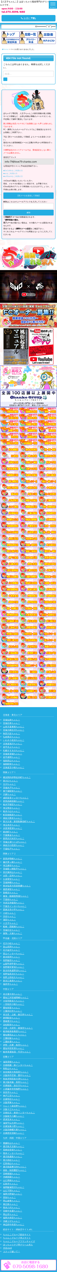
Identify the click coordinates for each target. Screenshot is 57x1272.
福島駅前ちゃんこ (11, 763)
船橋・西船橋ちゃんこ (13, 926)
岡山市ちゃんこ (10, 1214)
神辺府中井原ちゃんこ (13, 1224)
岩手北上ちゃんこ (11, 746)
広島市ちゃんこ (10, 1183)
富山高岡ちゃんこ (11, 946)
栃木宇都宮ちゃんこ (12, 804)
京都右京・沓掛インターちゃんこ (19, 1112)
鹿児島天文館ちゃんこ (13, 1146)
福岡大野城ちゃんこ (12, 1193)
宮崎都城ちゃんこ (11, 1173)
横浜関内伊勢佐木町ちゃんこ (17, 777)
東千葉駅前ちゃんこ (12, 790)
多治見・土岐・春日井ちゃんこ (18, 1014)
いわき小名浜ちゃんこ (13, 740)
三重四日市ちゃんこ (12, 1011)
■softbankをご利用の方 (13, 176)
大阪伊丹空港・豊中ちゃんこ (17, 1075)
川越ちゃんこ (9, 794)
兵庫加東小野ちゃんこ (13, 1126)
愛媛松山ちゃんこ (11, 1143)
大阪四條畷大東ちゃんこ (14, 1129)
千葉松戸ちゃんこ (11, 848)
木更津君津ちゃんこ (12, 828)
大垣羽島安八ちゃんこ (13, 1000)
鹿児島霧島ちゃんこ (12, 1156)
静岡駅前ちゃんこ (11, 1017)
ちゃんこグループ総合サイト (17, 1234)
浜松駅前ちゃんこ (11, 1024)
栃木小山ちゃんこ (11, 811)
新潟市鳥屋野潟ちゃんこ (14, 970)
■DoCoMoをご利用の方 (13, 170)
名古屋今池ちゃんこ (12, 994)
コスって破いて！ (11, 1251)
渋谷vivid (7, 1248)
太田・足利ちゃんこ (12, 875)
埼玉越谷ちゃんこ (11, 865)
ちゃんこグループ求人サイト (17, 1237)
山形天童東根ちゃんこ (13, 726)
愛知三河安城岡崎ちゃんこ (16, 997)
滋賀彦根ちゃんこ (11, 1061)
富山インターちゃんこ (13, 953)
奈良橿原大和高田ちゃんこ (16, 1071)
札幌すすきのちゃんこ (13, 750)
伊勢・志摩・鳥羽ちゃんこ (16, 1044)
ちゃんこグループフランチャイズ (19, 1241)
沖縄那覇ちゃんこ (11, 1176)
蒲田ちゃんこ (9, 919)
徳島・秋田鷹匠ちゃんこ (14, 1170)
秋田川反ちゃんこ (11, 733)
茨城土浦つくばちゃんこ (14, 841)
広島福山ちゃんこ (11, 1163)
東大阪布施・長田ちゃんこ (16, 1082)
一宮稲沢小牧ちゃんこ (13, 1004)
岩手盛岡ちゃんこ (11, 757)
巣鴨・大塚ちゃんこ (12, 933)
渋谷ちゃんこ (9, 916)
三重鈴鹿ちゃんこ (11, 1041)
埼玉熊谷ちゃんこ (11, 807)
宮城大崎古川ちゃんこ (13, 730)
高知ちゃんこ (9, 1197)
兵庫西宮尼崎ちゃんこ (13, 1133)
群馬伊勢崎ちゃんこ (12, 858)
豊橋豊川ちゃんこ (11, 1021)
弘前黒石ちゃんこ (11, 736)
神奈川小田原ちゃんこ (13, 845)
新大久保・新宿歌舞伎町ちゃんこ (19, 821)
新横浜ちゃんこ (10, 892)
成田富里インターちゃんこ (16, 797)
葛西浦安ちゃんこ (11, 889)
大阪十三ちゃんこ (11, 1109)
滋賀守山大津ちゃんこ (13, 1122)
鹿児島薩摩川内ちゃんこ (14, 1166)
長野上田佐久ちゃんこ (13, 977)
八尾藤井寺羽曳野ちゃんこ (16, 1088)
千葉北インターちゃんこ (14, 906)
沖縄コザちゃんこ (11, 1221)
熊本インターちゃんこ (13, 1153)
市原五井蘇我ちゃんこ (13, 902)
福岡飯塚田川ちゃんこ (13, 1187)
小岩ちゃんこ (9, 913)
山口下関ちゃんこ (11, 1190)
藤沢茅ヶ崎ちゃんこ (12, 862)
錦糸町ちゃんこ (10, 831)
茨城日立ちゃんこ (11, 930)
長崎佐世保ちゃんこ (12, 1149)
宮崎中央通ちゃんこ (12, 1210)
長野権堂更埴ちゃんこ (13, 967)
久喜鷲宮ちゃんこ (11, 879)
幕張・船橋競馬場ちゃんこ (16, 896)
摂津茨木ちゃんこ (11, 1119)
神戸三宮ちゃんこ (11, 1095)
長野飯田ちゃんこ (11, 960)
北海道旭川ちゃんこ (12, 743)
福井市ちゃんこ (10, 984)
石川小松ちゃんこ (11, 943)
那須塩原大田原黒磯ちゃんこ (17, 885)
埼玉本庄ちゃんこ (11, 824)
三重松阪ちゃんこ (11, 1038)
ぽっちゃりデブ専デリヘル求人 (18, 1244)
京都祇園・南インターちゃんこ (18, 1065)
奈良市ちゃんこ (10, 1092)
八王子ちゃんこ (10, 923)
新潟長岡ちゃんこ (11, 956)
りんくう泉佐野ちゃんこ (14, 1105)
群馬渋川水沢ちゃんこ (13, 838)
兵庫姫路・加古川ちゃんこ (16, 1085)
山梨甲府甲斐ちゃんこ (13, 963)
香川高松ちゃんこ (11, 1160)
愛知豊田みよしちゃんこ (14, 1034)
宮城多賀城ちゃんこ (12, 753)
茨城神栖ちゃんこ (11, 882)
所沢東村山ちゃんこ (12, 872)
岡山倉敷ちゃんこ (11, 1200)
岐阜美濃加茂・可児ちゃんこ (17, 1051)
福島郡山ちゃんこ (11, 760)
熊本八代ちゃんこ (11, 1207)
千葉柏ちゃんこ (10, 899)
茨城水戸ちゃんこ (11, 787)
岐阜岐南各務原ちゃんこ (14, 1031)
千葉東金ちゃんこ (11, 835)
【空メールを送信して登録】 (28, 195)
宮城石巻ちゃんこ (11, 723)
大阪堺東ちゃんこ (11, 1102)
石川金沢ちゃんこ (11, 950)
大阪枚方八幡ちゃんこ (13, 1116)
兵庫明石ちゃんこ (11, 1099)
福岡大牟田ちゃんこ (12, 1217)
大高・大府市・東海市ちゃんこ (18, 1027)
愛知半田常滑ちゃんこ (13, 1048)
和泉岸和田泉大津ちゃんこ (16, 1078)
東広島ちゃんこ (10, 1204)
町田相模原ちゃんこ (12, 814)
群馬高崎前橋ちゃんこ (13, 801)
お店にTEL (28, 18)
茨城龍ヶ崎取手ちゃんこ (14, 868)
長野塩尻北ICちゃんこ (13, 973)
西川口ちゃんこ (10, 780)
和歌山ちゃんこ (10, 1068)
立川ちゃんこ (9, 784)
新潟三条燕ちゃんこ (12, 980)
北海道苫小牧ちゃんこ (13, 767)
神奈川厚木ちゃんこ (12, 818)
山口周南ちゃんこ (11, 1180)
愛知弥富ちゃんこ (11, 1007)
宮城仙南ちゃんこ (11, 719)
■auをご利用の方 (10, 173)
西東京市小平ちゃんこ (13, 909)
